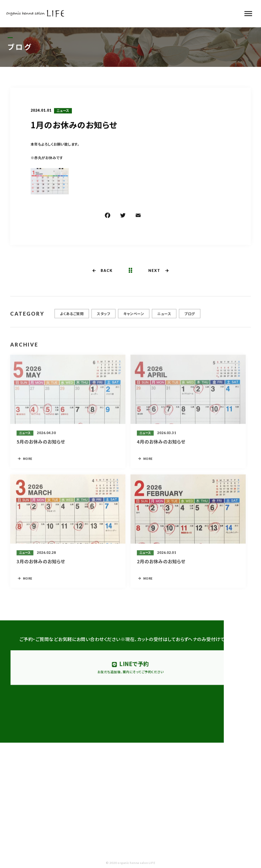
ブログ (189, 315)
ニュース (63, 111)
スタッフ (103, 315)
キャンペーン (133, 315)
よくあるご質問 (72, 315)
